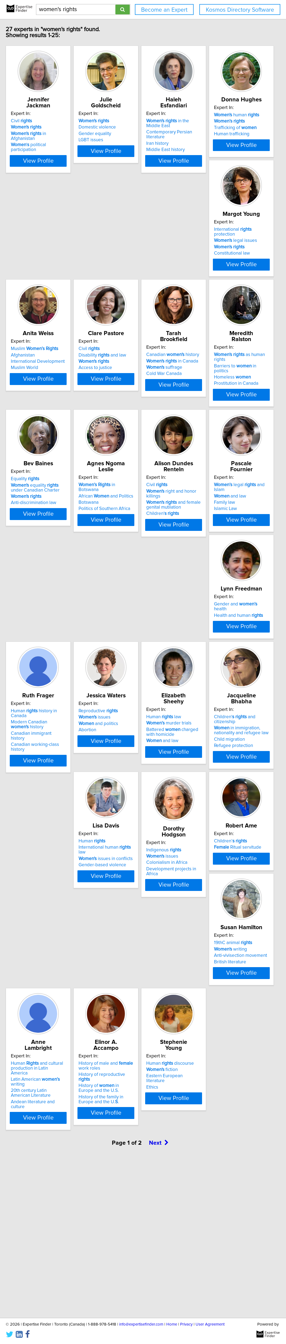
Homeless (207, 409)
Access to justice (43, 415)
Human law (125, 811)
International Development (216, 271)
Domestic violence (126, 127)
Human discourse (50, 1225)
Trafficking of (47, 271)
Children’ (205, 949)
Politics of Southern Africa (133, 553)
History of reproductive (218, 1098)
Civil (36, 120)
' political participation (57, 139)
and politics (46, 823)
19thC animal (45, 1087)
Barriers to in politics (217, 403)
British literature (42, 1106)
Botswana (118, 547)
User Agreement (210, 1324)
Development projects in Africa (139, 970)
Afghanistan (201, 265)
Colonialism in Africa (128, 964)
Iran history (200, 133)
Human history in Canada (220, 673)
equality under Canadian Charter (56, 543)
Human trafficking (44, 277)
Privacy (186, 1324)
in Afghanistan (56, 133)
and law (42, 679)
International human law (56, 955)
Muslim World (202, 277)
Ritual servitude (212, 955)
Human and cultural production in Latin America (135, 1089)
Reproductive (46, 811)
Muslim (212, 258)
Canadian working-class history (220, 696)
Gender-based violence (50, 968)
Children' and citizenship (221, 811)
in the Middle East (222, 120)
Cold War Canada (125, 415)
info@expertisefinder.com (141, 1324)
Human (39, 949)
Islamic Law (37, 691)
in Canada (134, 403)
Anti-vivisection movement (52, 1099)
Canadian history (134, 396)
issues (42, 817)
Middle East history (208, 139)
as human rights (220, 396)
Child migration (204, 828)
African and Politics (135, 541)
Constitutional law (126, 277)
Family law (36, 685)
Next (158, 1298)
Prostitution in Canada (211, 415)
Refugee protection (208, 834)
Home (171, 1324)
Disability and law (50, 403)
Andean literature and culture (137, 1115)
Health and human (132, 679)
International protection (137, 258)
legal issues (129, 265)
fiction (42, 1231)
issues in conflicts (53, 961)
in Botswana (136, 535)
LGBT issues (120, 139)
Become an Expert (164, 10)
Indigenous (125, 951)
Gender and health (136, 673)
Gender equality (124, 133)
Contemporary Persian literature (221, 127)
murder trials (130, 817)
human (49, 258)
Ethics (32, 1244)
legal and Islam (57, 673)
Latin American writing (139, 1098)
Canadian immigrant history (216, 690)
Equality (40, 535)
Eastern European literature (54, 1237)
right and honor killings (221, 541)
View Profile (60, 166)
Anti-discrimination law (49, 558)
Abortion (35, 829)
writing (42, 1093)
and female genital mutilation (216, 550)
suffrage (126, 409)
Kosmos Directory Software (240, 10)
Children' (205, 558)
